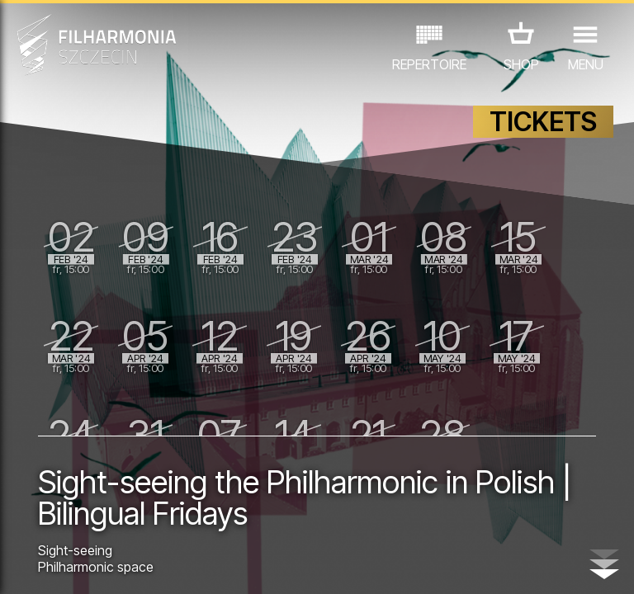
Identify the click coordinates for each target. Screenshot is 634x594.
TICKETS (543, 122)
